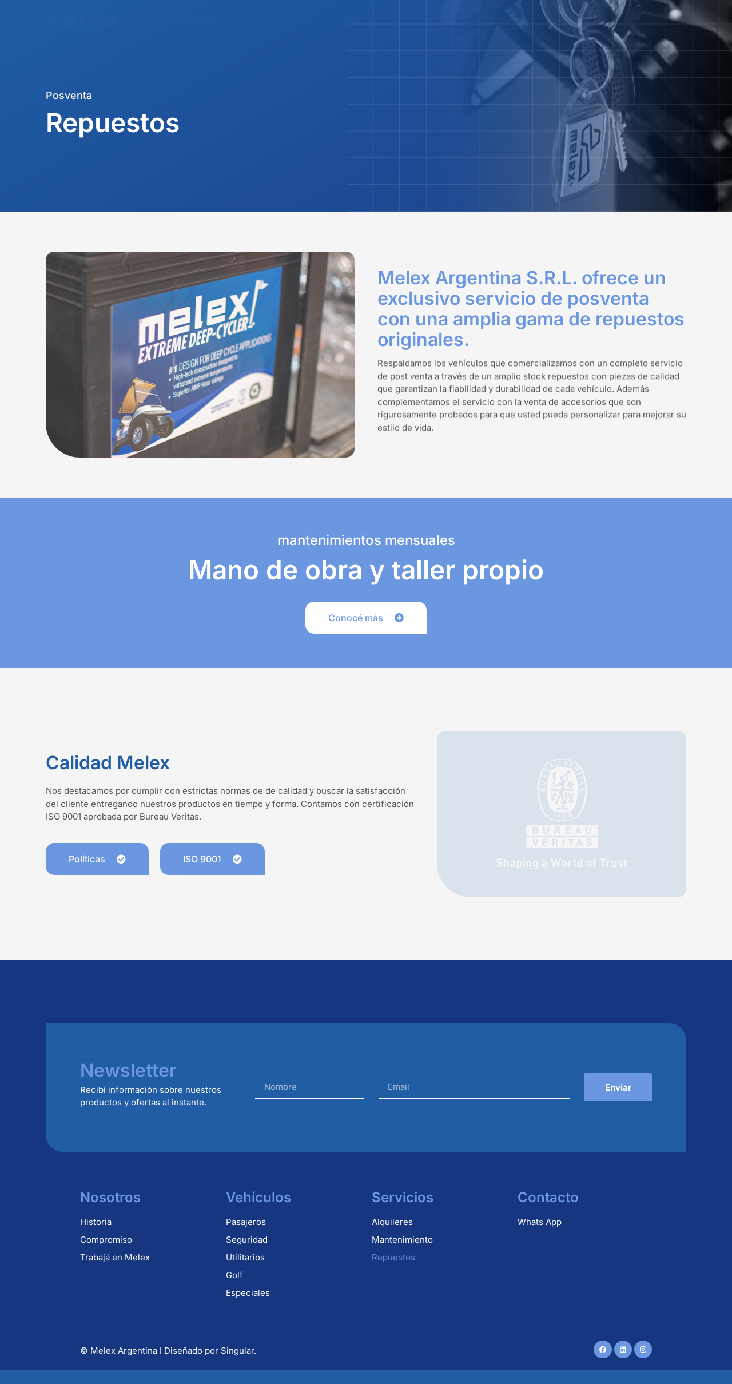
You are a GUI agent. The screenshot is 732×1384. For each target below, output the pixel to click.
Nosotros (196, 19)
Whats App (540, 1221)
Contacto (640, 19)
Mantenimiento (496, 19)
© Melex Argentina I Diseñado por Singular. (168, 1350)
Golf (234, 1275)
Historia (96, 1221)
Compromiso (106, 1239)
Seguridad (247, 1239)
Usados (574, 19)
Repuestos (412, 19)
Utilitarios (245, 1257)
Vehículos (266, 19)
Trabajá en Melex (115, 1257)
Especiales (248, 1292)
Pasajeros (246, 1221)
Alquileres (338, 19)
